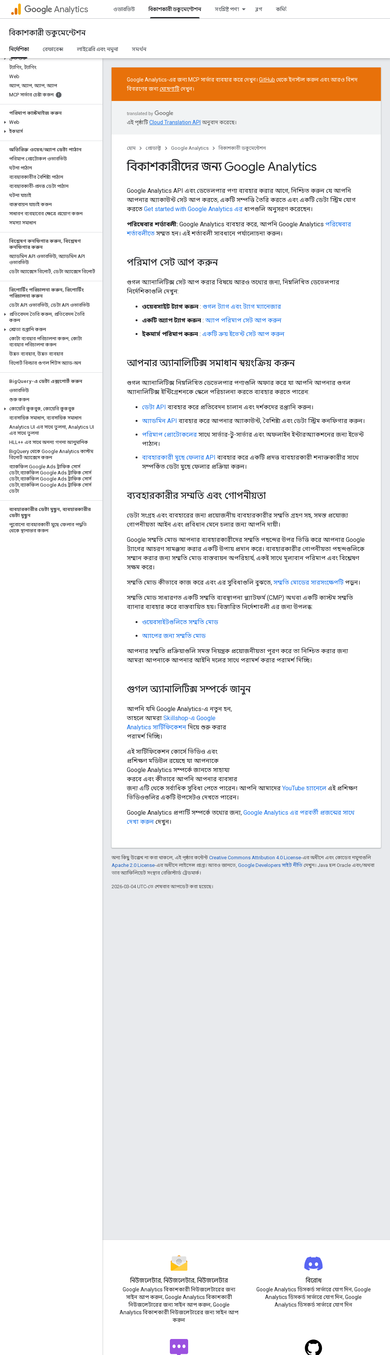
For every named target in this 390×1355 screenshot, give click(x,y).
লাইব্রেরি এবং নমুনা (97, 49)
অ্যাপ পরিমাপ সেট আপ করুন (243, 320)
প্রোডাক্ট (153, 148)
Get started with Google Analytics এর (193, 209)
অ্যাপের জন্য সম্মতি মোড (174, 635)
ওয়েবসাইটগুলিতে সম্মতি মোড (180, 622)
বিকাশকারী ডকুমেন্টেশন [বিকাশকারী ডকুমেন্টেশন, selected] (175, 9)
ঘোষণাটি (169, 89)
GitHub (267, 80)
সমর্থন (139, 49)
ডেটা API (154, 407)
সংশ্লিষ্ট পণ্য (227, 9)
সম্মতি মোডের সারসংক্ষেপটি (308, 582)
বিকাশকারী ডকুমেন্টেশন (47, 33)
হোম (131, 148)
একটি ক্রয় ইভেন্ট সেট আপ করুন (243, 334)
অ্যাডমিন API (159, 420)
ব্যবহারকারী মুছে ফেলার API (179, 457)
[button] (49, 58)
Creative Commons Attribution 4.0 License (255, 857)
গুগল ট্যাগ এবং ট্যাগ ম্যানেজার (242, 306)
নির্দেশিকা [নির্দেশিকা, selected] (19, 49)
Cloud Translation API (175, 122)
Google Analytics (190, 148)
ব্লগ (258, 9)
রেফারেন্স (53, 49)
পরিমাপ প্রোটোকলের (169, 434)
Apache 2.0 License (133, 865)
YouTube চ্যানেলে (304, 788)
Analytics (56, 9)
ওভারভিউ (124, 9)
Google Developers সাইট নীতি (270, 865)
